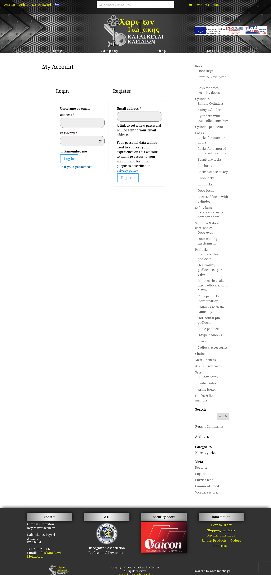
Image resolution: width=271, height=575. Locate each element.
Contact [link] (211, 51)
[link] (57, 5)
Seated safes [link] (207, 383)
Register (128, 177)
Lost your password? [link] (76, 167)
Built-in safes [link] (208, 377)
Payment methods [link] (221, 535)
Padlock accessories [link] (213, 347)
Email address (136, 108)
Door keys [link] (205, 71)
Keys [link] (198, 66)
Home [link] (57, 51)
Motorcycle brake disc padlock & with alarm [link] (213, 285)
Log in (69, 158)
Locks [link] (199, 133)
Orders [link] (23, 5)
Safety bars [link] (203, 207)
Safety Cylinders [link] (210, 110)
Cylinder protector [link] (209, 127)
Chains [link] (200, 354)
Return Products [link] (214, 541)
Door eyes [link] (205, 232)
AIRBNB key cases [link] (208, 366)
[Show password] (100, 141)
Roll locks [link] (205, 184)
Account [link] (9, 5)
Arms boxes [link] (207, 389)
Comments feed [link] (207, 486)
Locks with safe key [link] (213, 172)
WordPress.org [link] (206, 492)
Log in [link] (200, 474)
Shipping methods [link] (221, 530)
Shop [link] (161, 51)
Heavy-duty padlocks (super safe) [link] (210, 269)
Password (75, 132)
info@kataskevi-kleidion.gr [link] (44, 555)
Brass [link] (202, 341)
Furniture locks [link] (210, 159)
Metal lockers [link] (205, 360)
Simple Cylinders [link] (211, 103)
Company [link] (109, 51)
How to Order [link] (221, 525)
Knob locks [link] (206, 178)
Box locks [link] (205, 166)
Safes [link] (199, 372)
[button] (223, 416)
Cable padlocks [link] (209, 329)
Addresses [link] (221, 546)
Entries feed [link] (204, 480)
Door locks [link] (206, 190)
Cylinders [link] (202, 99)
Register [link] (201, 467)
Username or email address (75, 111)
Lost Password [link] (41, 5)
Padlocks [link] (201, 249)
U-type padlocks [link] (210, 335)
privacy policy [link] (127, 170)
